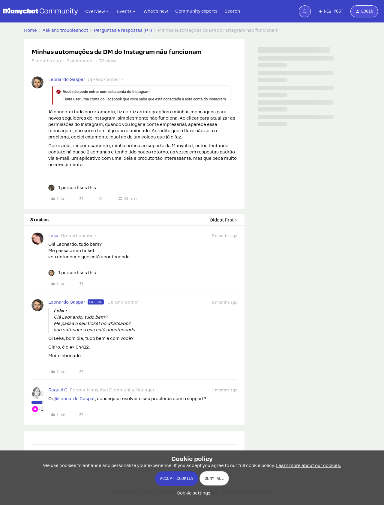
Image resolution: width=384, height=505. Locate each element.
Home (30, 30)
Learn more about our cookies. (308, 465)
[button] (330, 11)
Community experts (196, 11)
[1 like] (72, 188)
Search (232, 11)
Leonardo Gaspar (66, 79)
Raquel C (58, 390)
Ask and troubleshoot (65, 30)
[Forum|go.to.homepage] (40, 11)
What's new (156, 11)
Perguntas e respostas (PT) (123, 30)
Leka (53, 235)
